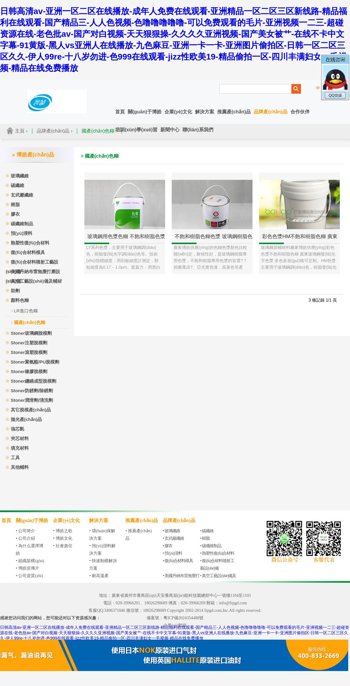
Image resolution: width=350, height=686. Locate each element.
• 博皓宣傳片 (27, 568)
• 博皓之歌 (62, 531)
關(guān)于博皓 (145, 111)
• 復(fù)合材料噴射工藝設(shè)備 (217, 565)
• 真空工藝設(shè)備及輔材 (218, 579)
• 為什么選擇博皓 (29, 550)
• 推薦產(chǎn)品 (138, 535)
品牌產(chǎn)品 (270, 111)
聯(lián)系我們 (197, 129)
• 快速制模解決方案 (103, 565)
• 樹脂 (205, 538)
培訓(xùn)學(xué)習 (136, 129)
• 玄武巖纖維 (173, 538)
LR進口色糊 (26, 310)
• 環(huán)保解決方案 (102, 535)
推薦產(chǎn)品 (234, 111)
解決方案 (204, 111)
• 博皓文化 (62, 538)
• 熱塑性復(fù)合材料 (217, 553)
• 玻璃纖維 (171, 531)
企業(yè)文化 (178, 111)
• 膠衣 (167, 546)
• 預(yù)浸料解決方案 (102, 550)
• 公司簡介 (25, 531)
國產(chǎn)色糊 (29, 322)
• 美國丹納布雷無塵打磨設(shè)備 (181, 579)
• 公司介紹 (25, 538)
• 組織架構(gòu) (30, 561)
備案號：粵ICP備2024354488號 (175, 618)
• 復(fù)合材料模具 (178, 561)
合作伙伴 (300, 111)
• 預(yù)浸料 (172, 553)
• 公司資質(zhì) (29, 576)
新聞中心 (169, 129)
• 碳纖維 (207, 531)
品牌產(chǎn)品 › (54, 130)
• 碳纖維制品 (210, 546)
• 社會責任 (62, 546)
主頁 (20, 130)
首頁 (120, 111)
